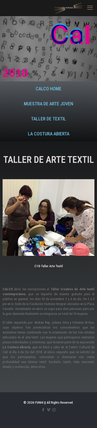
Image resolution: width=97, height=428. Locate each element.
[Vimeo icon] (48, 410)
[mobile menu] (90, 7)
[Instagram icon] (54, 410)
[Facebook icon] (43, 410)
